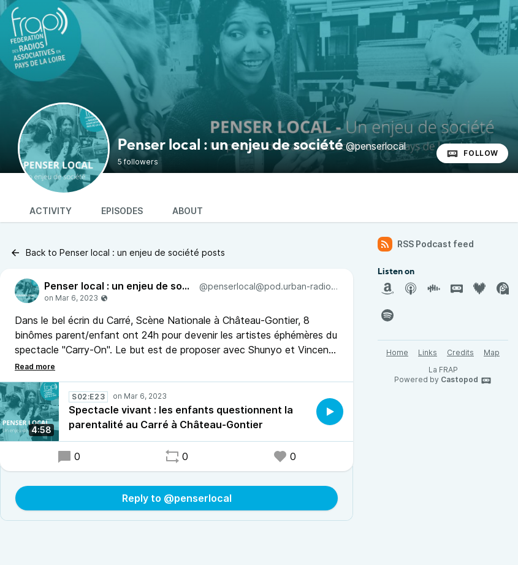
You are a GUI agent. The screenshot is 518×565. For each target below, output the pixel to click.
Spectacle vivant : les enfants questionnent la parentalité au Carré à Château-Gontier (181, 417)
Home (397, 352)
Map (492, 352)
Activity (50, 211)
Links (427, 352)
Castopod (466, 380)
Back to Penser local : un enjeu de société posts (117, 252)
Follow (472, 153)
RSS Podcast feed (426, 244)
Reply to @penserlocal (177, 498)
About (187, 211)
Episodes (122, 211)
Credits (460, 352)
